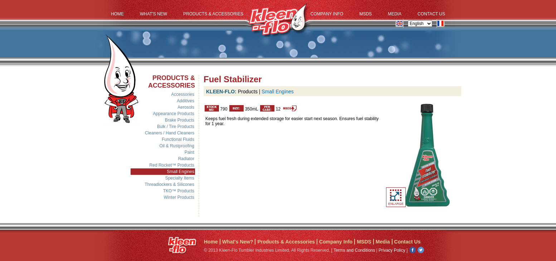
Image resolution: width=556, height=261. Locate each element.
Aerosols (185, 107)
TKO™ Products (178, 190)
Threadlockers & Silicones (169, 184)
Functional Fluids (178, 139)
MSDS (365, 13)
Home (117, 13)
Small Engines (180, 171)
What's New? (237, 242)
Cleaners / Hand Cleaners (169, 133)
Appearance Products (173, 113)
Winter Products (179, 197)
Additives (185, 100)
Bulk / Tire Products (175, 126)
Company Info (327, 13)
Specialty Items (179, 178)
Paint (189, 152)
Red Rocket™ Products (172, 165)
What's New (153, 13)
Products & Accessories (213, 13)
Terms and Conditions (354, 250)
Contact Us (431, 13)
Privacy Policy (392, 250)
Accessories (182, 94)
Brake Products (179, 120)
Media (394, 13)
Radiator (186, 158)
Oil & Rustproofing (177, 145)
